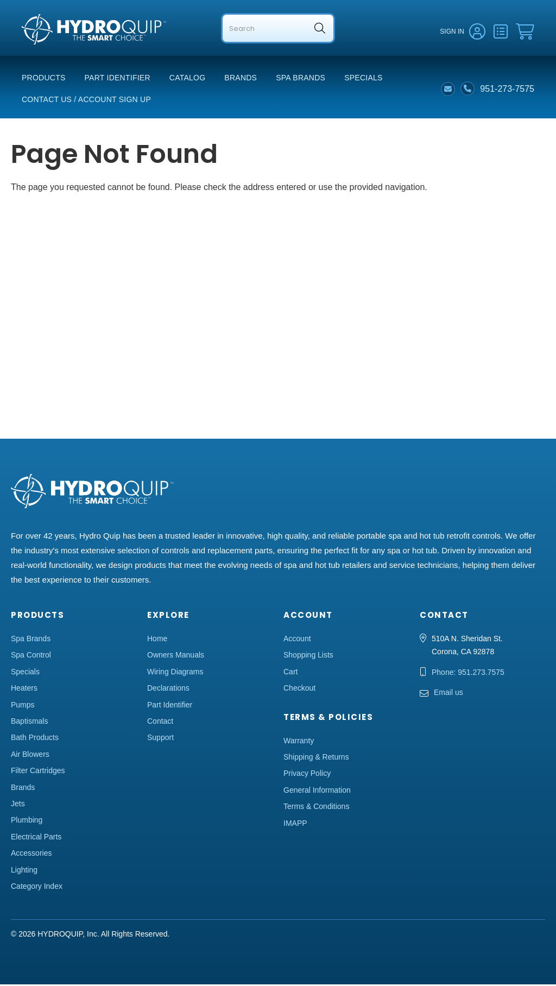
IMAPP (295, 824)
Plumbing (26, 821)
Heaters (24, 689)
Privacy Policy (307, 774)
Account (297, 640)
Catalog (187, 79)
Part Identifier (117, 79)
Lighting (24, 871)
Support (160, 739)
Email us (448, 694)
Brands (240, 79)
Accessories (31, 854)
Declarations (168, 689)
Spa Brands (300, 79)
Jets (18, 805)
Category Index (36, 887)
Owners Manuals (175, 656)
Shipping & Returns (316, 758)
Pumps (23, 706)
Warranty (298, 742)
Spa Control (31, 656)
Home (157, 640)
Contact (160, 722)
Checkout (299, 689)
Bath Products (35, 739)
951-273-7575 (507, 89)
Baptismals (29, 722)
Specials (363, 79)
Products (44, 79)
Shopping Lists (308, 656)
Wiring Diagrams (175, 673)
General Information (317, 791)
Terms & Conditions (316, 808)
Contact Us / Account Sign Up (86, 101)
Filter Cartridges (38, 772)
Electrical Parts (36, 838)
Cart (290, 673)
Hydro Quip (44, 49)
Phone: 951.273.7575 (468, 673)
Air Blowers (30, 755)
